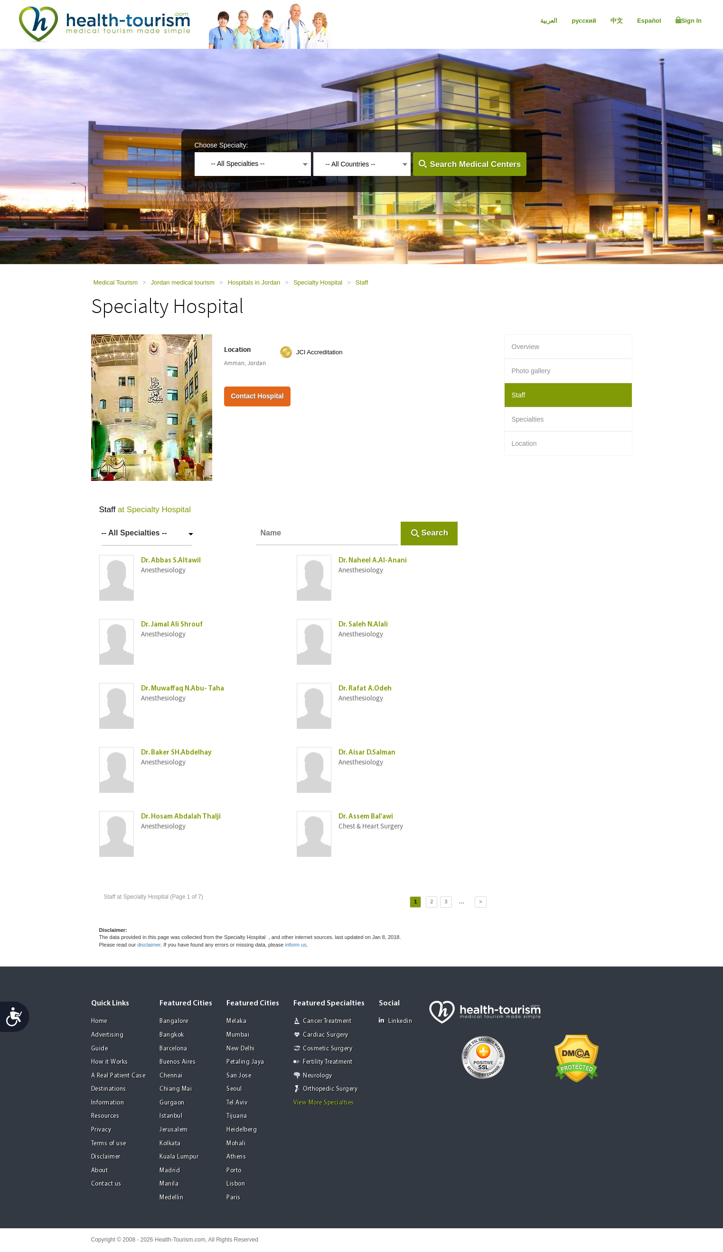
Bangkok (172, 1035)
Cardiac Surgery (325, 1035)
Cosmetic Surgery (327, 1049)
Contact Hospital (257, 396)
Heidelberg (241, 1130)
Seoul (234, 1089)
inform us (295, 945)
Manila (169, 1184)
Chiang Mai (176, 1089)
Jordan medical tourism (183, 282)
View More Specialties (323, 1103)
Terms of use (108, 1144)
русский (584, 20)
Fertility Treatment (328, 1062)
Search (435, 532)
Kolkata (170, 1144)
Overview (525, 346)
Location (524, 443)
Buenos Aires (178, 1062)
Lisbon (235, 1184)
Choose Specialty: (221, 145)
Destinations (108, 1089)
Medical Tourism (116, 282)
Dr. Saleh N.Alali (363, 624)
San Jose (238, 1076)
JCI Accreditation (319, 352)
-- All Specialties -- (134, 533)
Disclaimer (106, 1157)
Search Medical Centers (475, 164)
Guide (99, 1049)
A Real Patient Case (118, 1076)
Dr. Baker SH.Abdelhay (176, 752)
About (99, 1171)
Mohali (235, 1144)
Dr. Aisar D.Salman (366, 752)
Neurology (317, 1076)
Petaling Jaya (245, 1062)
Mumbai (237, 1035)
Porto (234, 1171)
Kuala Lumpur (179, 1157)
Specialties (528, 419)
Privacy (101, 1130)
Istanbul (171, 1116)
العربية (548, 20)
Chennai (171, 1076)
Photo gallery (531, 371)
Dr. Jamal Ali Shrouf (172, 624)
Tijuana (236, 1116)
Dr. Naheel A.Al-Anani (372, 560)
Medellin (171, 1198)
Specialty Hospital (317, 282)
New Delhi (240, 1049)
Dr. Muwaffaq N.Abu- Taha (182, 688)
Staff (362, 282)
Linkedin (395, 1020)
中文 (616, 20)
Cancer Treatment (327, 1021)
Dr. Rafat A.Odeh (365, 688)
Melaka (236, 1021)
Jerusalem (174, 1130)
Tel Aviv (236, 1103)
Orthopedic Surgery (330, 1089)
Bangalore (174, 1021)
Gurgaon (172, 1103)
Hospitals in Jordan (254, 282)
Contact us (106, 1184)
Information (107, 1103)
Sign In (689, 20)
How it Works (109, 1062)
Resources (105, 1116)
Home (99, 1021)
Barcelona (174, 1049)
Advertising (107, 1035)
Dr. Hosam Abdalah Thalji (181, 816)
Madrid (170, 1171)
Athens (236, 1157)
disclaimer (148, 945)
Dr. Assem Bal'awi (365, 816)
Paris (233, 1198)
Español (649, 20)
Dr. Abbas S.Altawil (171, 560)
